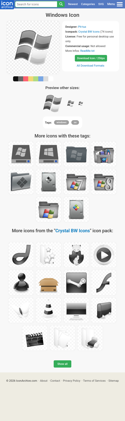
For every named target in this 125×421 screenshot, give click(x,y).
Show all (62, 364)
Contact (55, 380)
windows (61, 122)
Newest (73, 4)
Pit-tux (82, 26)
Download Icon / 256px (91, 58)
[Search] (61, 4)
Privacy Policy (71, 380)
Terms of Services (94, 380)
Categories (88, 4)
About (43, 380)
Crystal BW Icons (89, 31)
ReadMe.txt (87, 50)
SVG (101, 4)
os (75, 122)
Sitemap (113, 380)
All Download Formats (90, 65)
